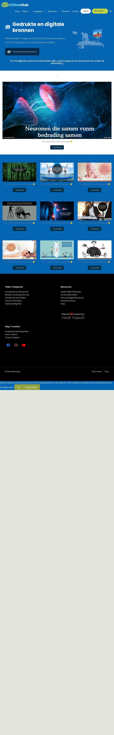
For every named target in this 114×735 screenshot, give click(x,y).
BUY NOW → (100, 11)
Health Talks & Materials (71, 292)
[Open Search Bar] (111, 11)
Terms (106, 372)
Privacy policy (97, 372)
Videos (27, 11)
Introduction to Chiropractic (16, 292)
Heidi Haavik (15, 372)
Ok (18, 387)
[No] (42, 388)
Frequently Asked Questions (16, 331)
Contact (75, 11)
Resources (54, 11)
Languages (40, 11)
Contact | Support (12, 337)
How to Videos (11, 334)
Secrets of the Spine (13, 301)
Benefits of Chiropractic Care (17, 295)
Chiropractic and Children (15, 298)
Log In (85, 11)
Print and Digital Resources (72, 298)
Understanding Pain (13, 304)
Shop (63, 304)
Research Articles (68, 301)
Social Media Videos (69, 295)
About (17, 11)
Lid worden (57, 147)
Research (66, 11)
